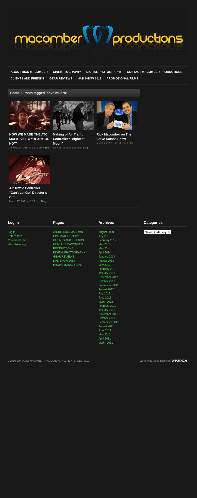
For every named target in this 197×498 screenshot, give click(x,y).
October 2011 (106, 318)
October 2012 (106, 281)
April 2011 (104, 338)
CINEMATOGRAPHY (67, 72)
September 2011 (108, 322)
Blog (47, 147)
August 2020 (106, 232)
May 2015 (104, 244)
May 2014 (104, 248)
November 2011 (108, 314)
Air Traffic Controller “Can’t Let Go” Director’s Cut (28, 192)
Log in (11, 232)
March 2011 (105, 342)
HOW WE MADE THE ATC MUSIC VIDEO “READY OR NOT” (29, 139)
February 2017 (107, 240)
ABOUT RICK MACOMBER (29, 72)
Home (15, 93)
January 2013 (106, 273)
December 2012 (108, 277)
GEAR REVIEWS (60, 78)
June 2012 (104, 297)
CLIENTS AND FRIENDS (27, 78)
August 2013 (106, 260)
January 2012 (106, 310)
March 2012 (105, 301)
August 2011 (106, 326)
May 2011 (104, 334)
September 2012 (108, 285)
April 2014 (104, 252)
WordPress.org (17, 244)
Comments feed (17, 240)
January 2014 (106, 256)
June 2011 (104, 330)
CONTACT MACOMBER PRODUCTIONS (154, 72)
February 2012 (107, 305)
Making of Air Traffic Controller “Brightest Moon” (69, 139)
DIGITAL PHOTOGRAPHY (104, 72)
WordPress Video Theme (153, 360)
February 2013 (107, 269)
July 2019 (104, 236)
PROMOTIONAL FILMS (122, 78)
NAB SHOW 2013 (89, 78)
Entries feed (15, 236)
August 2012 (106, 289)
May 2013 (104, 264)
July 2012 (104, 293)
